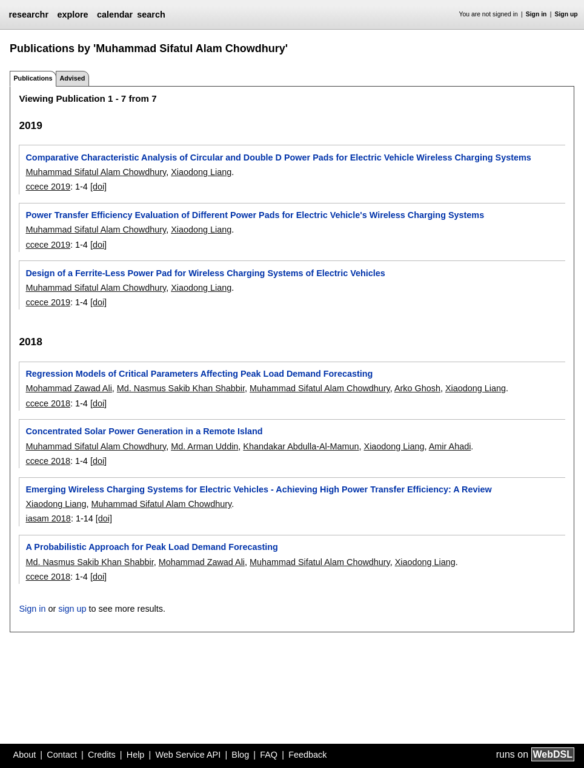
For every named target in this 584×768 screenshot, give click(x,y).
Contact (62, 755)
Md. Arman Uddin (204, 446)
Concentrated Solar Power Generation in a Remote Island (143, 431)
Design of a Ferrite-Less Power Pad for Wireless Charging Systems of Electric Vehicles (205, 273)
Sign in (536, 14)
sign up (72, 609)
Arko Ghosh (417, 388)
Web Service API (188, 755)
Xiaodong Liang (201, 172)
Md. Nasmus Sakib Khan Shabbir (181, 388)
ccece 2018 (47, 403)
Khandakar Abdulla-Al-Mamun (301, 446)
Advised (72, 78)
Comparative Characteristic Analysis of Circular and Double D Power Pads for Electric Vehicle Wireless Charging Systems (278, 157)
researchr (28, 14)
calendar (115, 14)
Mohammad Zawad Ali (68, 388)
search (151, 14)
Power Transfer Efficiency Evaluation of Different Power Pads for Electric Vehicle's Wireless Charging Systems (254, 215)
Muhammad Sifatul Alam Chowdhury (95, 172)
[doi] (98, 186)
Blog (240, 755)
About (24, 755)
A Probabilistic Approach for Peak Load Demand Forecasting (151, 547)
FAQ (268, 755)
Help (136, 755)
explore (72, 14)
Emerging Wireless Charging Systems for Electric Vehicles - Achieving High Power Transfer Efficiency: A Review (258, 489)
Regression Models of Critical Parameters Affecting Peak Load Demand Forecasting (199, 374)
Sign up (566, 14)
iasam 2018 (47, 518)
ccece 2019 (47, 186)
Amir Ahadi (450, 446)
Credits (102, 755)
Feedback (307, 755)
